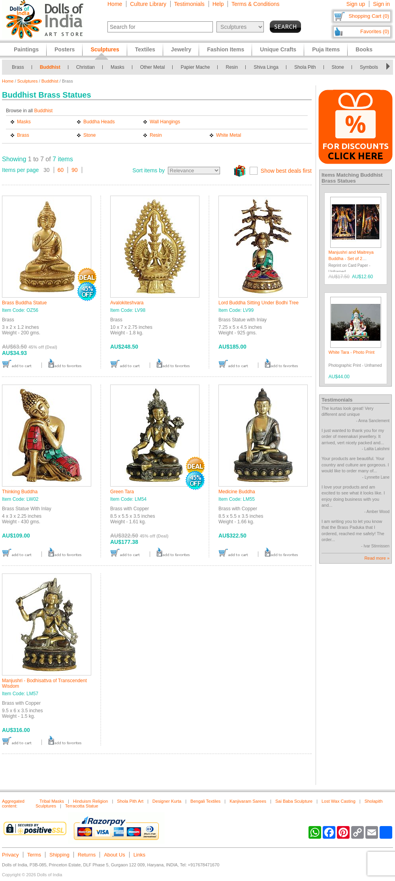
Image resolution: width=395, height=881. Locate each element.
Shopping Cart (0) (368, 16)
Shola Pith (305, 67)
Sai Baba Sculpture (293, 801)
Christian (85, 67)
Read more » (376, 558)
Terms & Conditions (255, 4)
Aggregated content (13, 803)
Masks (117, 67)
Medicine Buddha (236, 491)
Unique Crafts (278, 49)
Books (364, 49)
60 (61, 170)
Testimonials (189, 4)
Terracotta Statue (81, 806)
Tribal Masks (52, 801)
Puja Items (326, 49)
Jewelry (181, 49)
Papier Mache (195, 67)
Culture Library (148, 4)
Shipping (59, 855)
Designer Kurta (166, 801)
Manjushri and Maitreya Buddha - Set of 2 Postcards (351, 258)
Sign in (381, 4)
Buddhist (50, 67)
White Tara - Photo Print (352, 352)
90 (74, 170)
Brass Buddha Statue (24, 303)
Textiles (145, 49)
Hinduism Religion (90, 801)
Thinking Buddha (20, 491)
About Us (114, 855)
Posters (65, 49)
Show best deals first (286, 171)
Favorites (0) (374, 31)
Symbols (369, 67)
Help (218, 4)
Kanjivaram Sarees (247, 801)
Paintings (26, 49)
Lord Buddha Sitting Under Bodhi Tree (258, 303)
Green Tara (122, 491)
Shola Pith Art (130, 801)
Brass (18, 67)
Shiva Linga (266, 67)
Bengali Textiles (205, 801)
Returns (87, 855)
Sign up (355, 4)
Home (114, 4)
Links (139, 855)
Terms (34, 855)
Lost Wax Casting (339, 801)
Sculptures (27, 81)
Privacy (10, 855)
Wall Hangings (165, 122)
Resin (232, 67)
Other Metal (152, 67)
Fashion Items (225, 49)
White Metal (228, 135)
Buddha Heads (99, 122)
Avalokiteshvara (127, 303)
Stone (338, 67)
